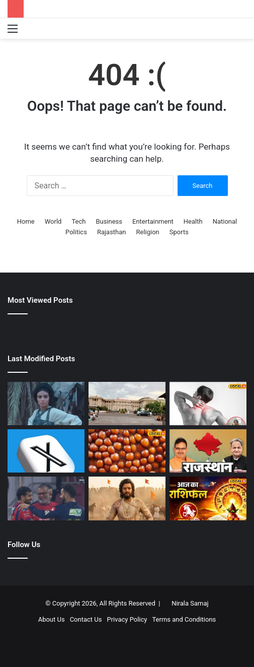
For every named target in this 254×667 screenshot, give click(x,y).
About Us (51, 619)
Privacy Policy (127, 619)
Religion (147, 232)
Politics (76, 232)
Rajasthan (111, 232)
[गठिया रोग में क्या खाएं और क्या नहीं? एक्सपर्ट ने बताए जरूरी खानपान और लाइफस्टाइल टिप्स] (208, 403)
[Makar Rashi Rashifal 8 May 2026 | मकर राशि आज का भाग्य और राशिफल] (208, 498)
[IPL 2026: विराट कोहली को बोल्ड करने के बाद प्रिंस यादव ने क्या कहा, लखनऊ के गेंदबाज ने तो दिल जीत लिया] (46, 498)
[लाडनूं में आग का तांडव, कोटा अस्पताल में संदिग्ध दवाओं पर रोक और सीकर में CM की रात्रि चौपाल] (208, 451)
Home (26, 221)
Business (109, 221)
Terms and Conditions (184, 619)
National (225, 221)
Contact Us (86, 619)
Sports (179, 232)
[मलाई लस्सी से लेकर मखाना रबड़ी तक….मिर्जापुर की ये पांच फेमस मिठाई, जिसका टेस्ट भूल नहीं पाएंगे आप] (127, 451)
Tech (78, 221)
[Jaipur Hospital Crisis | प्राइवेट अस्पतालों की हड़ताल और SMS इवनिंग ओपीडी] (127, 403)
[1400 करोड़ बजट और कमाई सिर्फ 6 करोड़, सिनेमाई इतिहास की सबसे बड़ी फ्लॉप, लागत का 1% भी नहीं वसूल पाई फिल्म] (46, 403)
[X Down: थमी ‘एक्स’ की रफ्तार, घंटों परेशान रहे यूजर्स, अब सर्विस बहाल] (46, 451)
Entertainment (153, 221)
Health (193, 221)
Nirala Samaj (190, 603)
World (53, 221)
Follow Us (24, 544)
